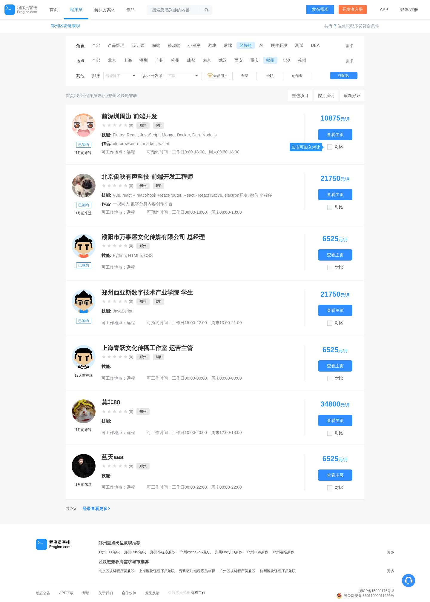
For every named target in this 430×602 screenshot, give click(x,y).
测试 (299, 45)
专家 (244, 76)
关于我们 (106, 593)
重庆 (254, 60)
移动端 (174, 45)
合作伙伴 (129, 593)
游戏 (212, 45)
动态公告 (43, 593)
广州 (159, 60)
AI (261, 45)
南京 (207, 60)
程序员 (76, 9)
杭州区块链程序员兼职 (278, 571)
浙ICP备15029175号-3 (376, 591)
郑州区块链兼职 (65, 26)
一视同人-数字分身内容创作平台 (143, 203)
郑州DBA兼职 (257, 552)
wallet (163, 143)
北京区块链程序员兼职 (116, 571)
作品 (130, 9)
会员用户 (218, 75)
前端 (156, 45)
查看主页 (335, 134)
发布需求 (320, 9)
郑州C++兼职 (109, 552)
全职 (270, 76)
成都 (191, 60)
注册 (414, 9)
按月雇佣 (326, 95)
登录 (404, 9)
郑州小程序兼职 (162, 552)
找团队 (343, 75)
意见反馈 (152, 593)
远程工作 (198, 593)
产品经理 (116, 45)
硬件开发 (279, 45)
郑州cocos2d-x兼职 (195, 552)
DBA (315, 45)
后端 (228, 45)
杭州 (175, 60)
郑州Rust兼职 (135, 552)
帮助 (86, 593)
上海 (128, 60)
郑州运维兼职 (283, 552)
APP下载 (66, 593)
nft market (146, 143)
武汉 (223, 60)
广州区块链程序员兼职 (237, 571)
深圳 (143, 60)
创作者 (297, 76)
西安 (238, 60)
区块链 (245, 45)
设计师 (138, 45)
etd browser (123, 143)
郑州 (270, 60)
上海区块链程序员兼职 (157, 571)
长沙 (286, 60)
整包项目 (300, 95)
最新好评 (352, 95)
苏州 (302, 60)
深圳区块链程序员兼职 (197, 571)
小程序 (194, 45)
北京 (112, 60)
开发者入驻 (352, 9)
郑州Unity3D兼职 (228, 552)
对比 (339, 146)
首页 (54, 9)
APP (384, 9)
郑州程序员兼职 (91, 95)
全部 (96, 45)
